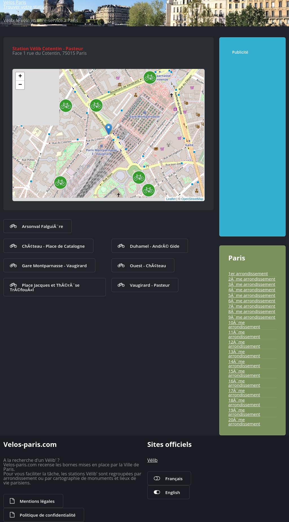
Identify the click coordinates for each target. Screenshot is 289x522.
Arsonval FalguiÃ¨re (42, 226)
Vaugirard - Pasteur (150, 285)
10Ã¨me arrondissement (244, 324)
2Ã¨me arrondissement (251, 279)
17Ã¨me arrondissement (244, 392)
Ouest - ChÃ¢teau (148, 265)
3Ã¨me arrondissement (251, 284)
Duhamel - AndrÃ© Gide (154, 246)
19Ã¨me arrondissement (244, 412)
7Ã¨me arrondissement (251, 306)
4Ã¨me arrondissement (251, 289)
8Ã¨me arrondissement (251, 311)
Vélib (152, 460)
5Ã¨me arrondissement (251, 295)
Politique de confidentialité (48, 515)
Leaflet (171, 199)
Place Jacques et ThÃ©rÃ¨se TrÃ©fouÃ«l (45, 287)
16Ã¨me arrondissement (244, 383)
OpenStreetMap (192, 199)
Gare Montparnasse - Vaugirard (54, 265)
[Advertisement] (255, 142)
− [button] (20, 85)
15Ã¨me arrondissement (244, 373)
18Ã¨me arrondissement (244, 402)
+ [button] (20, 76)
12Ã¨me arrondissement (244, 344)
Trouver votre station (25, 7)
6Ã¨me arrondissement (251, 300)
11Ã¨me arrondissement (244, 334)
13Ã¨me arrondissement (244, 353)
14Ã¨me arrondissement (244, 363)
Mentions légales (37, 501)
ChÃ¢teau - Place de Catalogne (53, 246)
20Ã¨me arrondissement (244, 422)
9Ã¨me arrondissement (251, 317)
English (172, 492)
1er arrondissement (248, 273)
